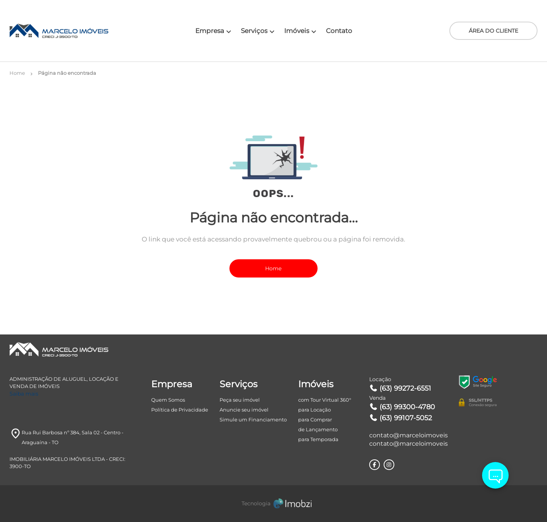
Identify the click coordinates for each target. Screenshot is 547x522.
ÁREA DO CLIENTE (493, 30)
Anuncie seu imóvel (244, 410)
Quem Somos (168, 400)
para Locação (314, 410)
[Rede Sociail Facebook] (374, 464)
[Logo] (53, 30)
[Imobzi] (273, 503)
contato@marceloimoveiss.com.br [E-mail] (408, 435)
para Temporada (318, 439)
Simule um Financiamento (253, 419)
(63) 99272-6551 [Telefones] (400, 388)
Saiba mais (23, 393)
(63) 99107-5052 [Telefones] (400, 418)
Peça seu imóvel (240, 400)
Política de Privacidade (179, 410)
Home (273, 268)
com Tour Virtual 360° (324, 400)
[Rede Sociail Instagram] (389, 464)
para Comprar (315, 419)
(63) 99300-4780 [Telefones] (402, 407)
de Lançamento (318, 429)
